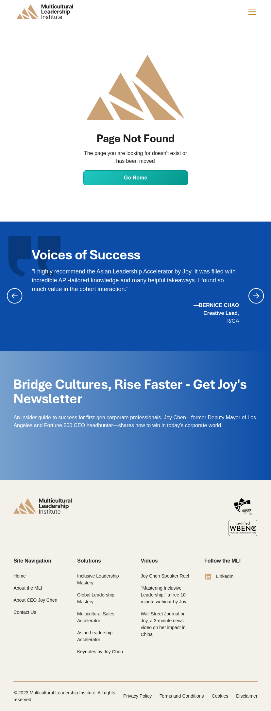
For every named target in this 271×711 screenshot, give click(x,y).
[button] (251, 12)
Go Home (135, 177)
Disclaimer (246, 696)
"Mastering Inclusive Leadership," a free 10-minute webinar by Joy (164, 594)
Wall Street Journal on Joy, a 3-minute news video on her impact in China (163, 624)
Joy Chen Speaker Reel (165, 576)
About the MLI (27, 588)
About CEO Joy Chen (35, 600)
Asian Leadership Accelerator (94, 636)
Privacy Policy (137, 696)
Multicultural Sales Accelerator (95, 617)
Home (19, 576)
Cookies (220, 696)
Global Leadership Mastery (95, 598)
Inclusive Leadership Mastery (98, 579)
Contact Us (24, 612)
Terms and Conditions (182, 696)
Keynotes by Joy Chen (100, 651)
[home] (44, 12)
